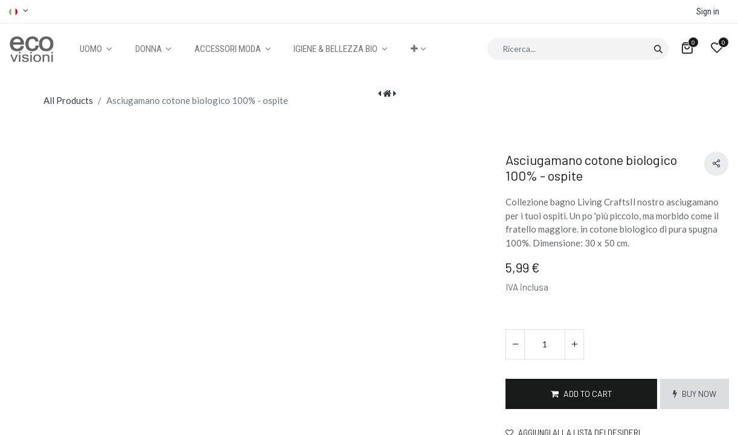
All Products (68, 100)
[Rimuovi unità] (515, 344)
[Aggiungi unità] (574, 344)
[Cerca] (658, 49)
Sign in (707, 11)
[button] (418, 49)
